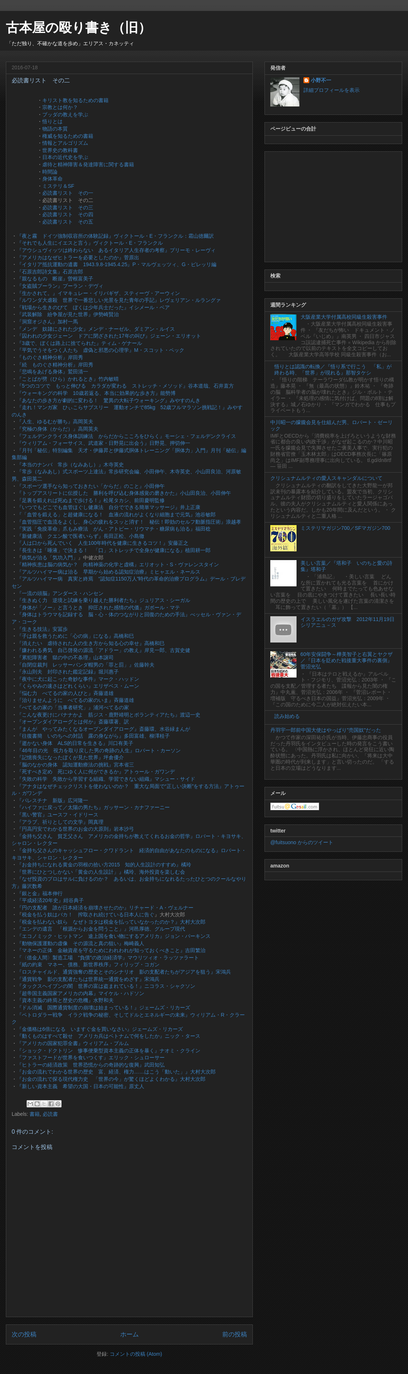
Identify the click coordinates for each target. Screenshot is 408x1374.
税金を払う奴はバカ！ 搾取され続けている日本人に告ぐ (88, 914)
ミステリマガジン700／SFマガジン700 (346, 528)
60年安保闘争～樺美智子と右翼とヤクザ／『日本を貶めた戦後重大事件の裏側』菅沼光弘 (347, 660)
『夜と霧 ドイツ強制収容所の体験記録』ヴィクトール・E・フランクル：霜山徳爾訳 (115, 236)
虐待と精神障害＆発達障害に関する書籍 (88, 164)
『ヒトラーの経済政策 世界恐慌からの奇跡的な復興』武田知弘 (91, 1065)
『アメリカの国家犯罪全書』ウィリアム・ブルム (73, 1043)
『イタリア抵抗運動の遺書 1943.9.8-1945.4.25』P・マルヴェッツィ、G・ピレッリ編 (116, 264)
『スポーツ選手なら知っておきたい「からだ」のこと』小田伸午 (91, 486)
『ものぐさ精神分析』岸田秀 (50, 357)
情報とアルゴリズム (65, 143)
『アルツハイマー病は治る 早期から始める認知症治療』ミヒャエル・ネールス (108, 572)
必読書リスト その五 (67, 222)
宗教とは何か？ (60, 107)
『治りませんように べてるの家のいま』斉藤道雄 (75, 700)
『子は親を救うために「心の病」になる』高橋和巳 (75, 636)
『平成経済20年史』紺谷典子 (50, 900)
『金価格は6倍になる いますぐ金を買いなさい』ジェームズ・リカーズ (100, 1029)
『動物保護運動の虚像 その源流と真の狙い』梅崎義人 (80, 943)
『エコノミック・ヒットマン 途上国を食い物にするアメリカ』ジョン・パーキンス (114, 936)
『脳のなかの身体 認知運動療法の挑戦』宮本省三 (75, 765)
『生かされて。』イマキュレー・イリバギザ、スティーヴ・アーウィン (98, 293)
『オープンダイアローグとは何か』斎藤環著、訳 (73, 722)
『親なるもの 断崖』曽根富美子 (55, 279)
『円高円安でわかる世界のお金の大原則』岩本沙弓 (75, 829)
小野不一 (321, 80)
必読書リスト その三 (67, 207)
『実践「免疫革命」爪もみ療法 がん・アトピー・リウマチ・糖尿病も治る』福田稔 (114, 529)
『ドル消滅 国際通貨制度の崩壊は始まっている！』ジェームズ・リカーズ (103, 1007)
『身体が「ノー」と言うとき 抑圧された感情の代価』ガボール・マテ (98, 607)
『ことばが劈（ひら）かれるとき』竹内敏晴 (68, 379)
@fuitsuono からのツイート (301, 842)
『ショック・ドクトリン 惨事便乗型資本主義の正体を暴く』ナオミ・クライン (108, 1050)
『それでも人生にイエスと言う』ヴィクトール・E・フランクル (90, 243)
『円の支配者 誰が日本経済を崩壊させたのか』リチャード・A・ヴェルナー (105, 908)
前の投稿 (234, 1334)
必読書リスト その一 (67, 193)
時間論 (50, 172)
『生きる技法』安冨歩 (42, 629)
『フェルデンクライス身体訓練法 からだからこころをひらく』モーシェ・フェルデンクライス (126, 436)
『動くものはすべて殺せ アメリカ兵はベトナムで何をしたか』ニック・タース (108, 1036)
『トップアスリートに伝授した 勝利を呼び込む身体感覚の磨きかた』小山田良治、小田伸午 (124, 493)
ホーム (129, 1334)
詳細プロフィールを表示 (331, 90)
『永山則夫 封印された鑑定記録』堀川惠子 (68, 672)
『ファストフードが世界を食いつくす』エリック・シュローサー (91, 1057)
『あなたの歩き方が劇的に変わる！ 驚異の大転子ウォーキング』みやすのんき (108, 400)
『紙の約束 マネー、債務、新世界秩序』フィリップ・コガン (88, 964)
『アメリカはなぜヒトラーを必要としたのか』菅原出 (78, 257)
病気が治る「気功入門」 (50, 557)
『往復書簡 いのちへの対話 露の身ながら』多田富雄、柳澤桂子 (93, 736)
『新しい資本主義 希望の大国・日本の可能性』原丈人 (80, 1086)
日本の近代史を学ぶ (65, 157)
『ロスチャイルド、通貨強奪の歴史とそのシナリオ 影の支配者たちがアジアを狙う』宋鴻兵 (124, 972)
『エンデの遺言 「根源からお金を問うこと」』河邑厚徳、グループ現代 (101, 929)
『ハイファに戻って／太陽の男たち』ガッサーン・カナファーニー (93, 807)
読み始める (287, 716)
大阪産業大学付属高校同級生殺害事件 (344, 317)
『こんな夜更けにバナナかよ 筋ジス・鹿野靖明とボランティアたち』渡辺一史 (108, 715)
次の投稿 (24, 1334)
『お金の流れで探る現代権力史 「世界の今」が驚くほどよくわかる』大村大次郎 (111, 1079)
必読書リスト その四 (67, 214)
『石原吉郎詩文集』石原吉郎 (50, 272)
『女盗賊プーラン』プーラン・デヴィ (60, 286)
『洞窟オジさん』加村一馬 (47, 322)
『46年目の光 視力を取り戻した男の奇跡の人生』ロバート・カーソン (99, 750)
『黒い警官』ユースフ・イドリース (57, 815)
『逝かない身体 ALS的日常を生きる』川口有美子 (75, 743)
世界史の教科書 (60, 150)
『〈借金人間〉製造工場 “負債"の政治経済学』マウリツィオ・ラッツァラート (108, 957)
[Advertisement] (333, 205)
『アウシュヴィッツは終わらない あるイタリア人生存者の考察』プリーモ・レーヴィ (116, 250)
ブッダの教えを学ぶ (65, 114)
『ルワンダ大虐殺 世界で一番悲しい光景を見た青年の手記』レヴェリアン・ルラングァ (119, 300)
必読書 (50, 1114)
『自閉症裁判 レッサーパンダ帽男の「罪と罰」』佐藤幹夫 (85, 665)
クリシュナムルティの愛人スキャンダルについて (326, 478)
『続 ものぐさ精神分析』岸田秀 (55, 365)
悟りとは (52, 121)
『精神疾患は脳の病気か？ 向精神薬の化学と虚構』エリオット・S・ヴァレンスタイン (118, 564)
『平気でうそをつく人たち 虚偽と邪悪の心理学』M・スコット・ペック (100, 350)
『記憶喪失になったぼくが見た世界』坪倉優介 (70, 757)
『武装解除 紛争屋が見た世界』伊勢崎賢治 (68, 314)
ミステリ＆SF (58, 186)
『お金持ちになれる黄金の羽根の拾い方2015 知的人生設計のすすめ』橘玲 (104, 865)
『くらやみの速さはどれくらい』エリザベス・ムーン (78, 686)
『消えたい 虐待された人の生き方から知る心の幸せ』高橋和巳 (91, 643)
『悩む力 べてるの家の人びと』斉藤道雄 (65, 693)
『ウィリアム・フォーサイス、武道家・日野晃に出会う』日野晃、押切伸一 (103, 443)
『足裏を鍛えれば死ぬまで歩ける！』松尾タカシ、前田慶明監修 (91, 500)
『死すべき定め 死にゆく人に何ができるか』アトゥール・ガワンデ (96, 772)
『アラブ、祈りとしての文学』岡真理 (60, 822)
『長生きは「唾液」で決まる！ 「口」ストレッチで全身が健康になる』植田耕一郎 (114, 550)
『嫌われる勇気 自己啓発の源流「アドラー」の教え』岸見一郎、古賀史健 (103, 650)
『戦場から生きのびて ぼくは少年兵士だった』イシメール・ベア (93, 307)
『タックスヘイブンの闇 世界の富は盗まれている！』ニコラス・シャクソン (106, 986)
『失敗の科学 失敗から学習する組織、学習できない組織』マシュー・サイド (106, 779)
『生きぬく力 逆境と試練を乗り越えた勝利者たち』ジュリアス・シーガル (103, 600)
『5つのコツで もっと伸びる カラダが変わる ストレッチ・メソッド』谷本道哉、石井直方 (125, 386)
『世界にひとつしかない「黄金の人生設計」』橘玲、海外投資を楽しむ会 (101, 872)
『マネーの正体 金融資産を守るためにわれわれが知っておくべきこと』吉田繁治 (111, 950)
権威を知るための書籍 (67, 136)
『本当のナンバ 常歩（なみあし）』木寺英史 (70, 464)
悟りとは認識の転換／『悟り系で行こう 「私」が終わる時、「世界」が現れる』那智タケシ (333, 370)
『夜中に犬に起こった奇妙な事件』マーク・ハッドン (78, 679)
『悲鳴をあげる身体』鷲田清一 (52, 371)
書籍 (35, 1114)
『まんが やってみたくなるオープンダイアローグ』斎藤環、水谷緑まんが (103, 729)
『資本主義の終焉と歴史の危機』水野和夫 (65, 1000)
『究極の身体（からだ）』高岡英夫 (57, 429)
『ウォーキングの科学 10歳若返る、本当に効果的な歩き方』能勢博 (96, 393)
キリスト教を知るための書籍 (75, 100)
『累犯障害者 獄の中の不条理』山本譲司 (65, 657)
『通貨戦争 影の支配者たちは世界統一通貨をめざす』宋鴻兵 (88, 979)
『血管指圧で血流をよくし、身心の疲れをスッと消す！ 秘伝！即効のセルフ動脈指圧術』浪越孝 (129, 522)
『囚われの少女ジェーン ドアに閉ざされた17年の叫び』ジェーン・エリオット (109, 336)
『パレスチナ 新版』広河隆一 (52, 800)
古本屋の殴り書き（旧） (78, 27)
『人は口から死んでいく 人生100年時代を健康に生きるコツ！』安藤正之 (102, 543)
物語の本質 (55, 129)
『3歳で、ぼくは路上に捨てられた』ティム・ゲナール (79, 343)
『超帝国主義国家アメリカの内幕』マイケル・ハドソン (80, 993)
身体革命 (52, 179)
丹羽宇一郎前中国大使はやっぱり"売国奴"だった (325, 730)
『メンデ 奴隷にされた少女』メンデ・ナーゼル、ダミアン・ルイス (96, 329)
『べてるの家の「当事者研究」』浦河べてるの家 (73, 707)
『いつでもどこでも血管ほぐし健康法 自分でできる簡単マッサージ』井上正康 (108, 507)
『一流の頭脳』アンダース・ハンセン (60, 593)
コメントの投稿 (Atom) (136, 1354)
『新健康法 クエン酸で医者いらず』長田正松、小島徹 (80, 536)
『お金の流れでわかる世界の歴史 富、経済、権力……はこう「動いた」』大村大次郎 (116, 1072)
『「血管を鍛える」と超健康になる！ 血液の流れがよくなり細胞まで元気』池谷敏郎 (116, 514)
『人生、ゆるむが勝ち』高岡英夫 (55, 421)
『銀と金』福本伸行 (40, 893)
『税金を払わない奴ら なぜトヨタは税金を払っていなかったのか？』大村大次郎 (111, 922)
